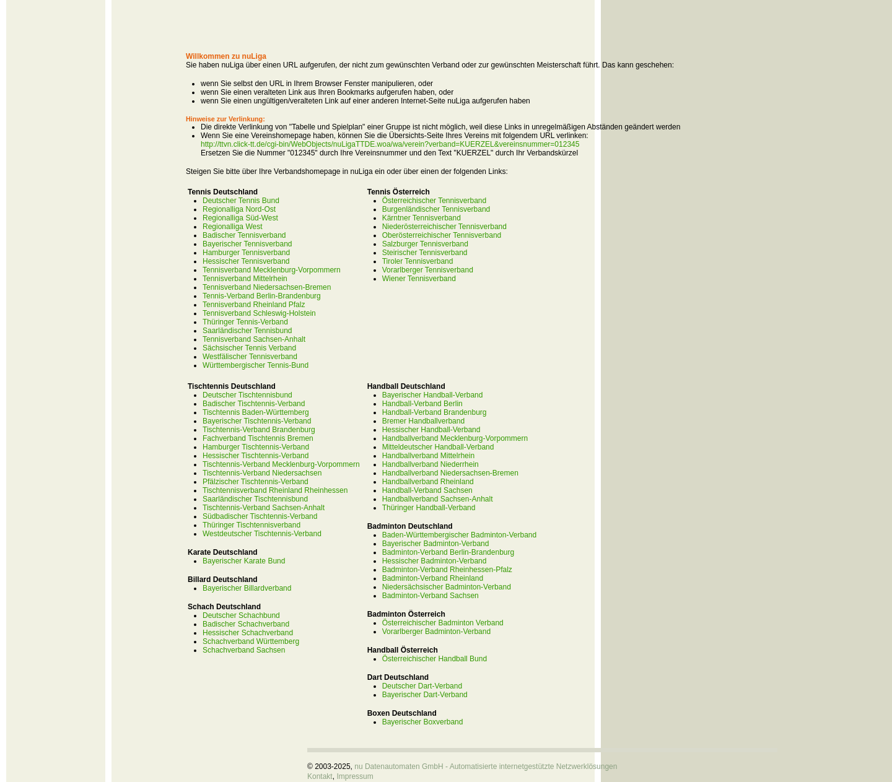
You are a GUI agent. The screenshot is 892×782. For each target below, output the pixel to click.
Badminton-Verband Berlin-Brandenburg (448, 552)
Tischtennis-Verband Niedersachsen (262, 473)
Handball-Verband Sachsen (427, 490)
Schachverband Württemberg (251, 641)
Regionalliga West (233, 226)
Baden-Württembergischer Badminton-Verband (459, 535)
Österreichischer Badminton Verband (443, 623)
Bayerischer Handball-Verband (432, 395)
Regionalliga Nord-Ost (239, 209)
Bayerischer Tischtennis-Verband (257, 421)
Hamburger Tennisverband (246, 252)
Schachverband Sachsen (244, 650)
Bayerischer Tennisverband (247, 244)
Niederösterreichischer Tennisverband (444, 226)
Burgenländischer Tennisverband (436, 209)
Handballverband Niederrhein (430, 464)
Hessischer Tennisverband (246, 261)
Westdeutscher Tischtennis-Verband (262, 533)
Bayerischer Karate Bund (244, 561)
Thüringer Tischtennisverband (251, 525)
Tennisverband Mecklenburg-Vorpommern (272, 270)
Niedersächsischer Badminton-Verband (446, 587)
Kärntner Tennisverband (421, 218)
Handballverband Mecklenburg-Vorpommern (455, 438)
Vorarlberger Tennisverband (427, 270)
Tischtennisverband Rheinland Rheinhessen (275, 490)
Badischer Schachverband (246, 624)
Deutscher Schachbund (241, 615)
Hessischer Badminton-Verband (434, 561)
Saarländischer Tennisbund (247, 330)
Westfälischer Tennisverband (250, 356)
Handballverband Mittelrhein (428, 455)
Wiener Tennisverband (419, 278)
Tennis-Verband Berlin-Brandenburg (262, 296)
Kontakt (320, 776)
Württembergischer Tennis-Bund (255, 365)
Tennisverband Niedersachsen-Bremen (267, 287)
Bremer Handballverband (423, 421)
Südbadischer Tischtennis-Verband (260, 516)
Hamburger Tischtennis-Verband (256, 447)
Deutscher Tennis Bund (241, 200)
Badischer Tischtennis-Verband (254, 403)
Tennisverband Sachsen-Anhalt (254, 339)
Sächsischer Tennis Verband (249, 348)
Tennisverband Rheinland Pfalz (254, 304)
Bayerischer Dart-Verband (425, 694)
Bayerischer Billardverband (247, 588)
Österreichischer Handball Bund (434, 658)
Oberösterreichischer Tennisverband (442, 235)
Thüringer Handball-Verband (429, 507)
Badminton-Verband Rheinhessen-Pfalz (447, 569)
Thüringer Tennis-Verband (245, 322)
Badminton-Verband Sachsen (430, 595)
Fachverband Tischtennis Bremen (258, 438)
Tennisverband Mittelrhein (245, 278)
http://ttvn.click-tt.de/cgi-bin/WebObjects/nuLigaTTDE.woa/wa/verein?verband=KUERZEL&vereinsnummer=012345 (390, 144)
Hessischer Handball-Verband (431, 429)
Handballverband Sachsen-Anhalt (437, 499)
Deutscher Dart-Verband (422, 686)
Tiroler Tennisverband (417, 261)
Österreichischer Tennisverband (434, 200)
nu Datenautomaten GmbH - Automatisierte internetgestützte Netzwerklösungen (485, 766)
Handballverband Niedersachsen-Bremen (450, 473)
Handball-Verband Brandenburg (434, 412)
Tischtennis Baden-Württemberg (256, 412)
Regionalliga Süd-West (240, 218)
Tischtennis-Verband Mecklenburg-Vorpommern (281, 464)
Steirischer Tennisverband (425, 252)
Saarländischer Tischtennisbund (255, 499)
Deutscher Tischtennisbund (247, 395)
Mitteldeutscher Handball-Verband (438, 447)
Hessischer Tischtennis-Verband (255, 455)
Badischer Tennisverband (244, 235)
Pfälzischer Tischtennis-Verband (255, 481)
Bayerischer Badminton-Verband (435, 543)
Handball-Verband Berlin (422, 403)
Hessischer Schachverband (248, 632)
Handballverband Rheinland (428, 481)
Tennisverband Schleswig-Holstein (259, 313)
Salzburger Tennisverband (425, 244)
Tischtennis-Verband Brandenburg (259, 429)
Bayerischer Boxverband (422, 722)
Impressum (354, 776)
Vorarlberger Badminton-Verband (436, 631)
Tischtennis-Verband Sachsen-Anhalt (264, 507)
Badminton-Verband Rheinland (432, 578)
